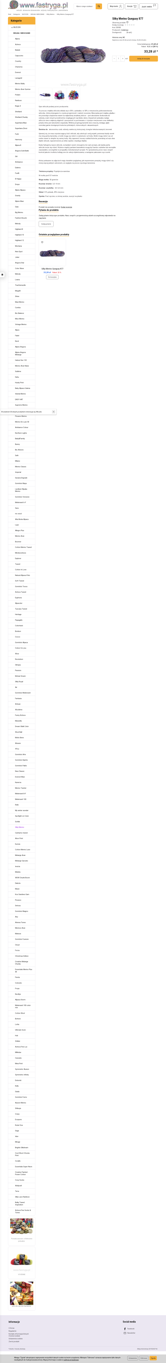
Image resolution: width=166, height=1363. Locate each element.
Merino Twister (20, 788)
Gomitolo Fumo (21, 1097)
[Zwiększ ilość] (114, 59)
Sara (17, 508)
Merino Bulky (20, 84)
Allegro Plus (19, 530)
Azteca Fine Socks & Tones (23, 1211)
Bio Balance (19, 313)
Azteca (18, 44)
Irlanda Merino (20, 394)
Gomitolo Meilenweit (23, 693)
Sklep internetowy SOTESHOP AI (147, 1349)
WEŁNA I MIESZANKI (21, 33)
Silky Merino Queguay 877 (52, 268)
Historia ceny (118, 37)
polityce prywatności (71, 1360)
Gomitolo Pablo (21, 766)
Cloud (17, 945)
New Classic (19, 771)
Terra (17, 1191)
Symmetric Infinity (22, 1075)
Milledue (18, 1052)
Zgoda (153, 1358)
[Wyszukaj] (99, 6)
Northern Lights (21, 433)
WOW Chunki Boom (22, 878)
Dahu (17, 377)
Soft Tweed (19, 581)
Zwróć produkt (14, 1341)
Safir (17, 455)
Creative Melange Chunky (21, 963)
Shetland (18, 112)
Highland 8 (19, 229)
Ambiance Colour (21, 427)
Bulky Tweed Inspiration (20, 1203)
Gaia (16, 207)
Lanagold (18, 78)
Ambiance (19, 162)
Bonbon (18, 631)
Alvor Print (19, 838)
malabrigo (124, 30)
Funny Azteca (20, 715)
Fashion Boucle (21, 218)
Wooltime (18, 710)
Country (18, 61)
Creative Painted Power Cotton (21, 1173)
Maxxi (17, 889)
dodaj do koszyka (143, 59)
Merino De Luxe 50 (22, 422)
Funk (17, 134)
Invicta (17, 866)
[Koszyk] (131, 6)
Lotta (17, 1024)
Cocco (17, 637)
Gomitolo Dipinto (21, 760)
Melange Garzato (21, 861)
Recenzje (43, 201)
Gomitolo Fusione (22, 939)
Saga (17, 1131)
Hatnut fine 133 (21, 360)
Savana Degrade (21, 478)
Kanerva (18, 782)
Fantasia (18, 698)
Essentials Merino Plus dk (23, 970)
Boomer (18, 542)
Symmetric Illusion (22, 1069)
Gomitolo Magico (21, 911)
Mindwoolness (20, 553)
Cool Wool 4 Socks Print (22, 1154)
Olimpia (18, 665)
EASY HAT (19, 399)
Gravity (17, 196)
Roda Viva (19, 1125)
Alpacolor (18, 603)
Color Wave (19, 268)
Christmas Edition (21, 956)
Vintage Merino (21, 324)
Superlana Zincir (21, 128)
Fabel (17, 336)
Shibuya (18, 1108)
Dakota (17, 883)
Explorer (18, 558)
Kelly (17, 1086)
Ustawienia (133, 1358)
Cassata (18, 1058)
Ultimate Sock (20, 1030)
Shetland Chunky (21, 117)
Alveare (18, 743)
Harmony (18, 140)
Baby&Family (20, 439)
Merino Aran (19, 536)
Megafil (18, 291)
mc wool (18, 514)
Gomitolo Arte (20, 754)
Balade (17, 50)
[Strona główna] (38, 6)
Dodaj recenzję (66, 207)
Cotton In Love (20, 570)
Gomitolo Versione (22, 497)
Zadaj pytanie (46, 224)
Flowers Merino (21, 416)
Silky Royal (19, 682)
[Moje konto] (116, 6)
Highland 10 (19, 235)
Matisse (18, 934)
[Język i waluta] (148, 6)
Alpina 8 (18, 145)
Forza (17, 950)
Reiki (17, 805)
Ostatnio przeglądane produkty (54, 234)
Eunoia (17, 844)
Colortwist (19, 626)
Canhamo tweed (21, 833)
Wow (17, 654)
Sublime (18, 371)
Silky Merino (19, 827)
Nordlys (18, 994)
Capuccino (19, 56)
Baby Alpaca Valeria (22, 388)
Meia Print (19, 1063)
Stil (16, 156)
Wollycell (18, 1186)
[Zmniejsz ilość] (123, 59)
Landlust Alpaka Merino (21, 490)
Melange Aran (20, 855)
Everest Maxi (20, 777)
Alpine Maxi (19, 201)
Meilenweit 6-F (20, 502)
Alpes (17, 330)
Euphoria (18, 598)
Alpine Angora (20, 347)
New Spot (18, 252)
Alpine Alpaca (20, 190)
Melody (18, 224)
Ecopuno (18, 1119)
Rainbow (18, 100)
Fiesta (17, 977)
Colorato (18, 983)
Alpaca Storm (20, 1000)
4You (17, 749)
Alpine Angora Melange (20, 353)
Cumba (18, 308)
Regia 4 (18, 106)
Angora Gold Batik (22, 151)
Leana (17, 280)
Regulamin (12, 1331)
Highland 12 (19, 240)
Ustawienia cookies (16, 1339)
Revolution (19, 659)
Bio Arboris (19, 450)
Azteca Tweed (20, 592)
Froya (17, 988)
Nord (17, 341)
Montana (18, 246)
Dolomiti (18, 1080)
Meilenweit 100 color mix (23, 1006)
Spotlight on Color (22, 816)
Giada (17, 1092)
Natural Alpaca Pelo (22, 575)
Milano (17, 461)
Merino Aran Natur (22, 366)
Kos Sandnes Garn (22, 894)
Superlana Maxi (21, 123)
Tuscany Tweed (21, 609)
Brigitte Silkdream (21, 1148)
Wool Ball (18, 732)
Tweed (17, 564)
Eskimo (18, 168)
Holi (16, 1036)
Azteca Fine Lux (21, 1047)
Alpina (17, 39)
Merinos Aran (20, 928)
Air (16, 687)
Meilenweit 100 (20, 799)
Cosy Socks (19, 1180)
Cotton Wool (20, 1013)
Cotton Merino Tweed (23, 547)
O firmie (11, 1328)
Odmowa (143, 1358)
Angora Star (19, 263)
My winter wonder (21, 810)
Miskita (17, 872)
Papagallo (18, 620)
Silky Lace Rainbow (22, 1197)
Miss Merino (19, 319)
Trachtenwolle (20, 285)
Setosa (18, 906)
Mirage (17, 1142)
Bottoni (18, 1019)
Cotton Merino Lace (22, 850)
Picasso (18, 900)
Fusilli (17, 173)
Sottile (17, 822)
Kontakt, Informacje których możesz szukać (19, 1335)
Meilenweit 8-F (20, 794)
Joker (17, 257)
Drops (17, 184)
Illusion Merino (20, 1103)
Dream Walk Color (22, 726)
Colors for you (20, 648)
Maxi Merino (19, 302)
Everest (18, 72)
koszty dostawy (20, 1349)
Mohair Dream (20, 676)
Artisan (18, 704)
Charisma (18, 67)
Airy (16, 917)
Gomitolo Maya (21, 483)
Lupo (17, 525)
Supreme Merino (21, 405)
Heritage (18, 614)
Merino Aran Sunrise (22, 89)
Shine (17, 296)
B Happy (18, 179)
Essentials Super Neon (23, 1167)
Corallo (18, 1161)
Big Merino (19, 212)
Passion (18, 670)
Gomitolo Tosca (21, 586)
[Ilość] (118, 59)
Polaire (17, 95)
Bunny (17, 444)
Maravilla (18, 721)
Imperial (18, 472)
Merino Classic (20, 467)
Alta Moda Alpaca (21, 519)
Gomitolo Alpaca (21, 642)
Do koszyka (52, 277)
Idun (16, 1136)
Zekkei (17, 1041)
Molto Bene (19, 738)
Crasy (17, 1114)
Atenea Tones (20, 922)
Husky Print (19, 383)
